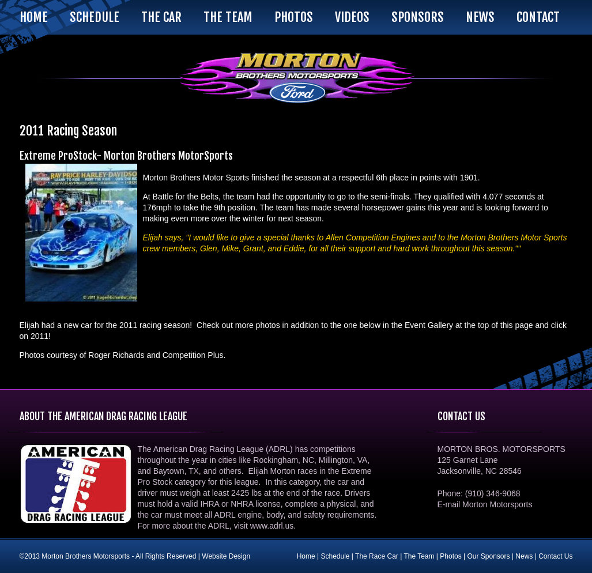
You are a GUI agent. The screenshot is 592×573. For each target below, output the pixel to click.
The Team (227, 17)
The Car (161, 17)
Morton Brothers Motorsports (296, 78)
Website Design (226, 556)
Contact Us (555, 556)
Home (34, 17)
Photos (293, 17)
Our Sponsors (488, 556)
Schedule (94, 17)
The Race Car (376, 556)
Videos (352, 17)
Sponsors (417, 17)
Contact (538, 17)
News (480, 17)
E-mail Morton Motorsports (485, 504)
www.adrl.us (271, 525)
